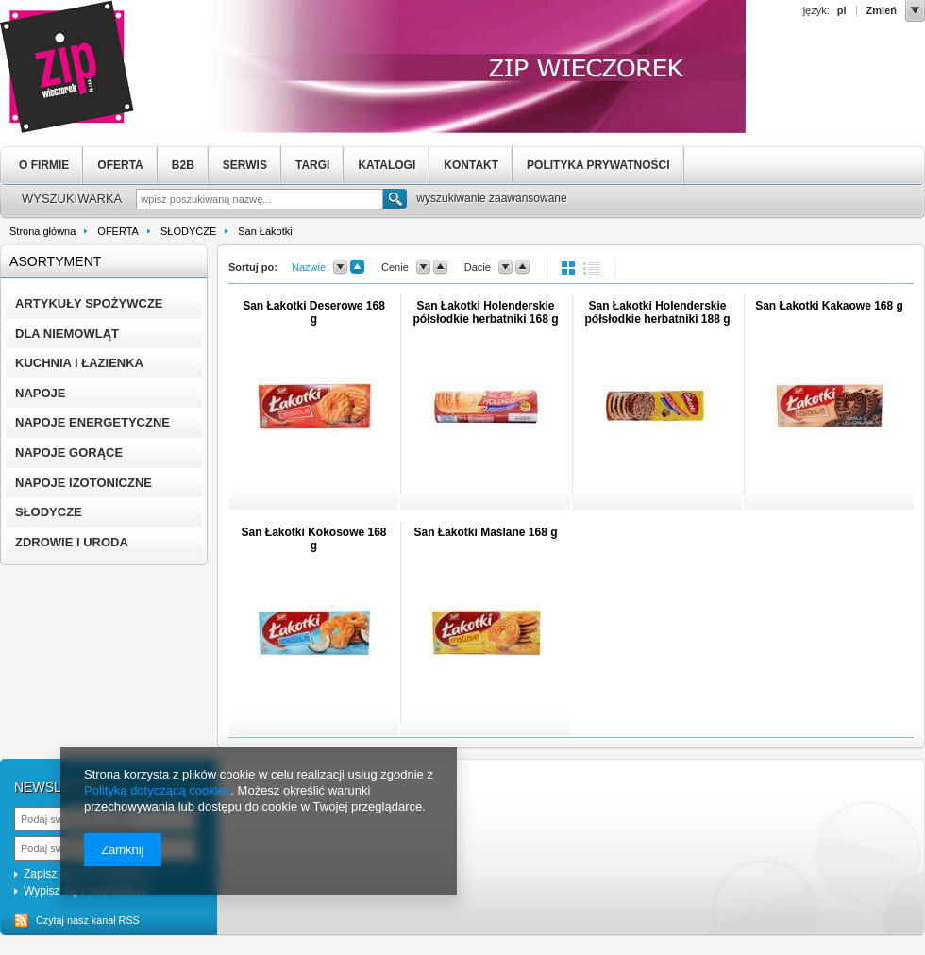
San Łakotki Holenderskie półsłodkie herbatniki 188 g (657, 312)
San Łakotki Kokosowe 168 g (313, 539)
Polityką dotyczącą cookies (157, 790)
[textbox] (259, 199)
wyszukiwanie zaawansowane (491, 198)
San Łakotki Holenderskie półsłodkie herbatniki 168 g (485, 312)
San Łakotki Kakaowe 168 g (829, 305)
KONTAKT (471, 165)
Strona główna (42, 231)
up (357, 267)
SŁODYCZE (188, 231)
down (340, 267)
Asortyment (55, 261)
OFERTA (120, 165)
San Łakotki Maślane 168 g (485, 532)
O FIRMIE (44, 165)
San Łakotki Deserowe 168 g (314, 312)
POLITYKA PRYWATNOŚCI (598, 165)
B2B (183, 165)
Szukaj (395, 201)
